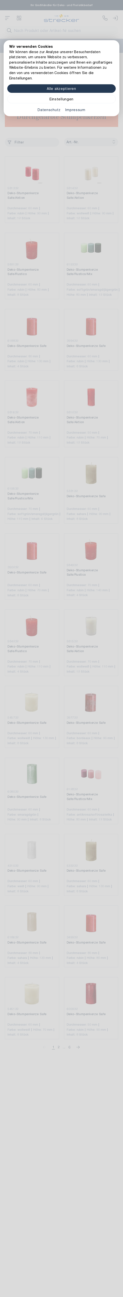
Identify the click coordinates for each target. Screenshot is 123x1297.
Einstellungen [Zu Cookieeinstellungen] (61, 99)
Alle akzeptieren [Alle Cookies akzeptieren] (61, 88)
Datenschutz (49, 110)
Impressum (75, 110)
